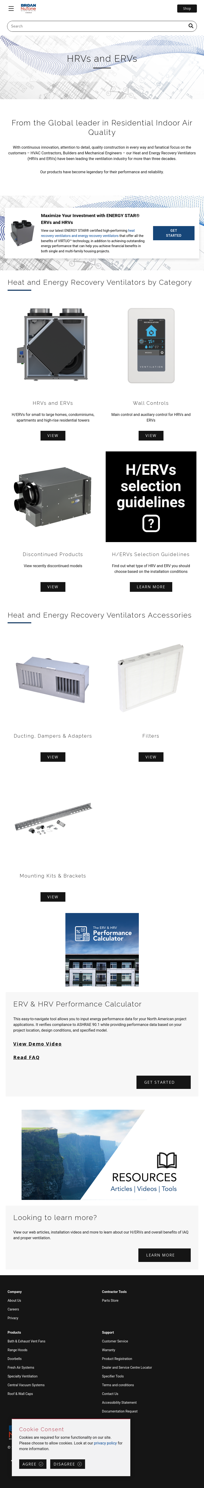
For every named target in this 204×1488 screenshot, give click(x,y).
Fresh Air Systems (21, 1367)
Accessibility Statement (119, 1402)
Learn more (151, 586)
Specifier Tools (113, 1376)
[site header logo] (28, 8)
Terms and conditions (118, 1385)
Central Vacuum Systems (26, 1385)
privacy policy (105, 1443)
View (53, 435)
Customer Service (115, 1341)
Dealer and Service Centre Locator (127, 1367)
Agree (29, 1464)
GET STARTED (174, 233)
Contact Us (110, 1393)
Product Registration (117, 1358)
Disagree (64, 1464)
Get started (159, 1082)
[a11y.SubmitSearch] (191, 26)
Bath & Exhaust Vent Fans (26, 1341)
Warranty (108, 1350)
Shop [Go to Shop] (187, 8)
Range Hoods (17, 1350)
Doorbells (15, 1358)
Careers (13, 1309)
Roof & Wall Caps (20, 1393)
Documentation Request (120, 1411)
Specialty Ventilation (23, 1376)
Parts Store (110, 1300)
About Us (14, 1300)
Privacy (13, 1318)
